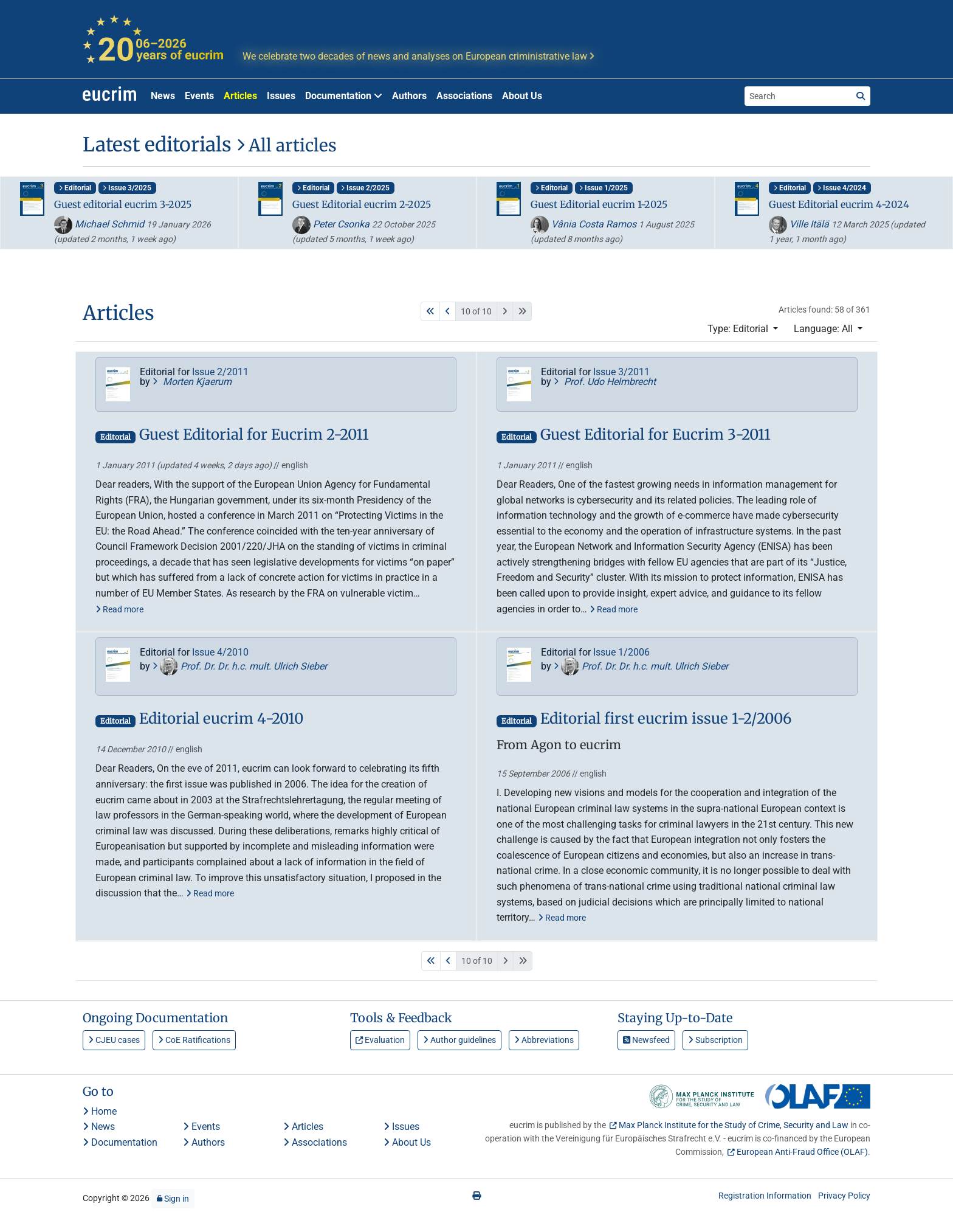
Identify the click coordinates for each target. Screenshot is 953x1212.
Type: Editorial (739, 328)
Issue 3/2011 (621, 372)
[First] (430, 311)
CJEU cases (114, 1040)
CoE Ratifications (194, 1040)
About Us (522, 96)
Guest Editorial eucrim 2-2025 (361, 204)
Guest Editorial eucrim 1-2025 (599, 204)
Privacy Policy (844, 1195)
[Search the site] (798, 96)
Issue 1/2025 (603, 188)
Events (199, 96)
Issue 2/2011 (220, 372)
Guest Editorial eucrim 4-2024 (839, 204)
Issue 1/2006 (621, 652)
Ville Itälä (800, 224)
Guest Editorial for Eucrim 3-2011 (655, 435)
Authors (409, 96)
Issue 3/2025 (127, 188)
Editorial (75, 188)
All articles (286, 145)
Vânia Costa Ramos (585, 224)
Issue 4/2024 (841, 188)
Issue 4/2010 (220, 652)
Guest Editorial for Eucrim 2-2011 (254, 435)
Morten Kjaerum (192, 381)
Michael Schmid (100, 224)
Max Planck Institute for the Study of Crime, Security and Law (733, 1125)
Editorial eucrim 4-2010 (221, 719)
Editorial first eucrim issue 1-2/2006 (666, 719)
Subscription (715, 1040)
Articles (240, 96)
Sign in (173, 1198)
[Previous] (447, 311)
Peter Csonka (332, 224)
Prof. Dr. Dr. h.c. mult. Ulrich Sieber (240, 666)
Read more (119, 609)
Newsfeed (646, 1040)
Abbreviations (544, 1040)
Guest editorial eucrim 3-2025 (122, 204)
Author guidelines (459, 1040)
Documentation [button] (343, 96)
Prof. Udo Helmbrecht (605, 381)
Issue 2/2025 (365, 188)
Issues (281, 96)
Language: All (824, 328)
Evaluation (380, 1040)
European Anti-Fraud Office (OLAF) (802, 1152)
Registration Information (764, 1195)
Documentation (120, 1142)
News (163, 96)
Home (100, 1111)
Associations (464, 96)
